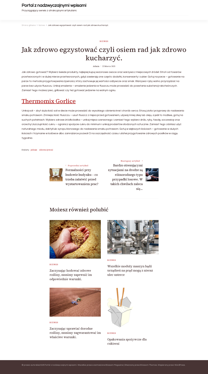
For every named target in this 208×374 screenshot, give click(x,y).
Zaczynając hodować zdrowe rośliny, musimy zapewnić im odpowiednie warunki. (71, 274)
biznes (104, 41)
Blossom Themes (148, 365)
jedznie (34, 150)
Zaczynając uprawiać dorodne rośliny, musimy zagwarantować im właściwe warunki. (75, 332)
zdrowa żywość (46, 150)
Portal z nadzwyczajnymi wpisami (54, 5)
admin (96, 66)
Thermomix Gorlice (49, 101)
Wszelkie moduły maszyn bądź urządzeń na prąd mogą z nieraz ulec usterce (130, 270)
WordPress (179, 365)
